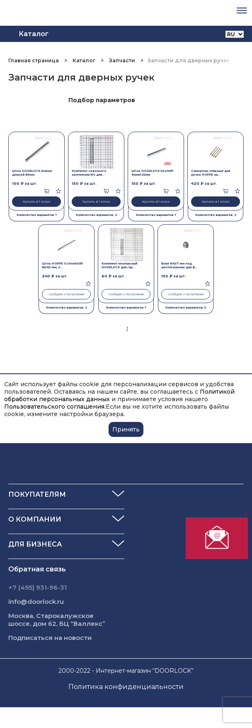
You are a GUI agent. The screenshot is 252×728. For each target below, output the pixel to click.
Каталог (84, 60)
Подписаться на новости (50, 638)
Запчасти (122, 60)
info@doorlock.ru (36, 601)
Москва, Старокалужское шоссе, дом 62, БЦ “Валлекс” (56, 620)
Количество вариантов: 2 (96, 215)
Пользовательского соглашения (54, 406)
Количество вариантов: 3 (185, 307)
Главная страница (34, 60)
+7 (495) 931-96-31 (37, 587)
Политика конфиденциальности (126, 687)
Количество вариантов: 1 (37, 215)
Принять (126, 429)
